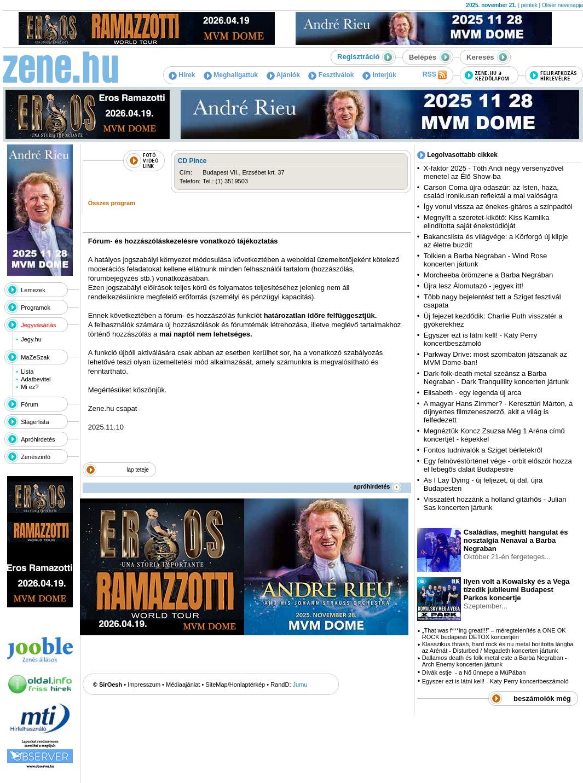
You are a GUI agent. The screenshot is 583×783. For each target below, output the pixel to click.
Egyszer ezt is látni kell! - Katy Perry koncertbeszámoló (480, 339)
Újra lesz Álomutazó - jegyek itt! (473, 286)
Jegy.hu (31, 339)
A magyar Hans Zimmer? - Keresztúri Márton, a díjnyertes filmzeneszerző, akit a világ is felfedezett (498, 411)
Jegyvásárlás (38, 325)
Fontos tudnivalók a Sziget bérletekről (483, 450)
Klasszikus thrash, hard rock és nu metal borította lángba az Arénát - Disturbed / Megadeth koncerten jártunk (498, 647)
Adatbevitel (35, 379)
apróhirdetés (377, 486)
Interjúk (379, 75)
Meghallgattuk (231, 75)
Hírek (182, 75)
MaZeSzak (35, 357)
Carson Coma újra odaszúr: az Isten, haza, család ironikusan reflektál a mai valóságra (491, 191)
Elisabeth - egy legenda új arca (473, 392)
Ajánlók (283, 75)
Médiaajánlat (183, 684)
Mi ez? (29, 387)
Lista (27, 371)
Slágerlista (35, 422)
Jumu (300, 684)
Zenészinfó (35, 457)
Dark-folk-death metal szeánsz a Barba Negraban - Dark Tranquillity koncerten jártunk (496, 377)
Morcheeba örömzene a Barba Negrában (488, 275)
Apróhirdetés (38, 439)
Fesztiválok (331, 75)
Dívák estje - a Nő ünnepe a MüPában (474, 672)
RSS (435, 75)
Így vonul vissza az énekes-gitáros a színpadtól (498, 206)
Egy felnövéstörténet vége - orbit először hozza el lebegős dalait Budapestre (498, 465)
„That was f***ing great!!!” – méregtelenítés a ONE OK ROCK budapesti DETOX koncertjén (494, 633)
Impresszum (144, 684)
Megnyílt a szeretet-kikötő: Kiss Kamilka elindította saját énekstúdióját (487, 221)
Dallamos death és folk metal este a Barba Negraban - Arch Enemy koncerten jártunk (494, 661)
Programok (35, 307)
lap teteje (137, 470)
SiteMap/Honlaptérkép (235, 684)
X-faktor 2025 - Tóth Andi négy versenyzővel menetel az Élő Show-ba (494, 172)
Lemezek (33, 290)
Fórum (29, 404)
